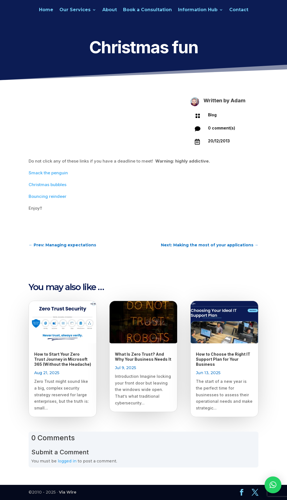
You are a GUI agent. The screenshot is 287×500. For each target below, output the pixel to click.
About (109, 10)
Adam (238, 100)
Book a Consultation (147, 10)
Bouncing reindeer (47, 196)
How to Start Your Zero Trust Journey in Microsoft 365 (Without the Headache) (62, 359)
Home (46, 10)
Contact (238, 10)
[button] (273, 484)
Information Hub (197, 10)
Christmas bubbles (47, 184)
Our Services (75, 10)
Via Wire (68, 492)
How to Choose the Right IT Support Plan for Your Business (223, 359)
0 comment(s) (221, 128)
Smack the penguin (48, 172)
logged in (67, 461)
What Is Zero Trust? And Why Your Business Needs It (143, 357)
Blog (212, 114)
